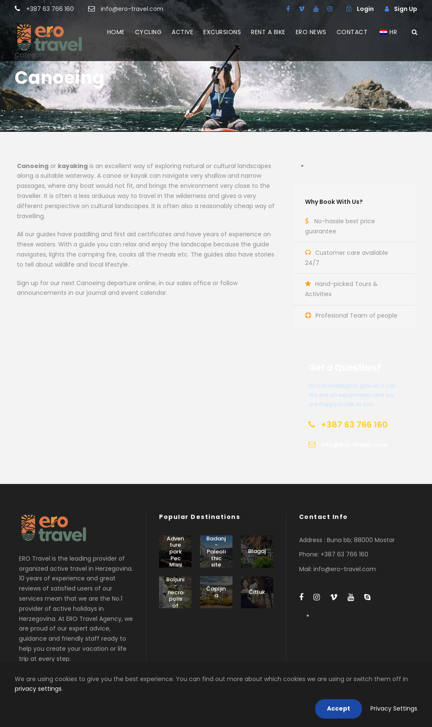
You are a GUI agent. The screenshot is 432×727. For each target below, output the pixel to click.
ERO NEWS (311, 32)
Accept (338, 708)
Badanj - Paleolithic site (216, 552)
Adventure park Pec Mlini (175, 552)
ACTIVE (182, 32)
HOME (116, 32)
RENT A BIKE (268, 32)
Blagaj (257, 551)
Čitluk (257, 592)
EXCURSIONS (222, 32)
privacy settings (38, 688)
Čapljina (216, 592)
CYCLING (148, 32)
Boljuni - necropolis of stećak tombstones (175, 602)
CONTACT (352, 32)
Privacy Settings (393, 708)
